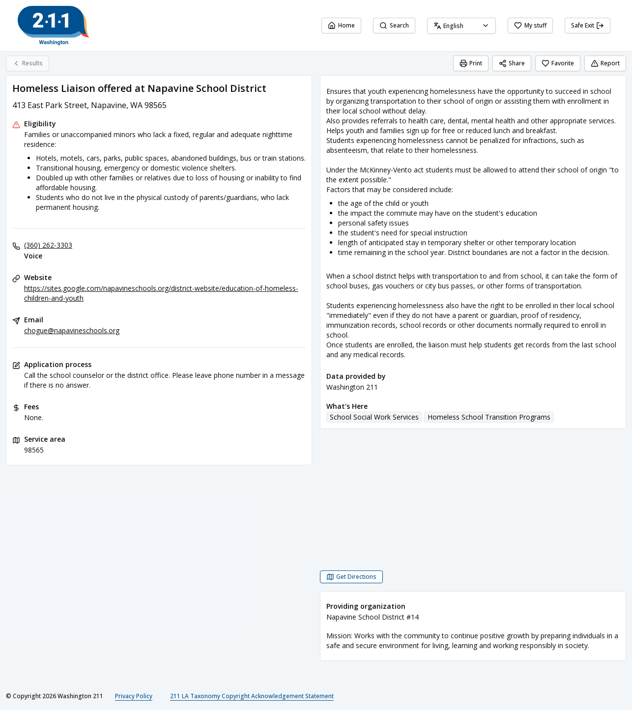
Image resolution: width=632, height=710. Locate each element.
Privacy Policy (133, 696)
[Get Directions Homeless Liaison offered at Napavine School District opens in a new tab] (351, 576)
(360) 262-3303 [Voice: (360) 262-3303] (48, 245)
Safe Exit (587, 25)
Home (341, 25)
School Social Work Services (374, 417)
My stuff (530, 25)
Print (471, 63)
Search (394, 25)
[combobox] (461, 26)
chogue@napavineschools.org (71, 330)
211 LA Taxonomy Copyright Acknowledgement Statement (252, 696)
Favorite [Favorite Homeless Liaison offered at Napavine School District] (558, 63)
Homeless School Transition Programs (489, 417)
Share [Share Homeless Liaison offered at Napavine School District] (512, 63)
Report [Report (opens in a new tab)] (605, 63)
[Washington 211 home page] (53, 25)
